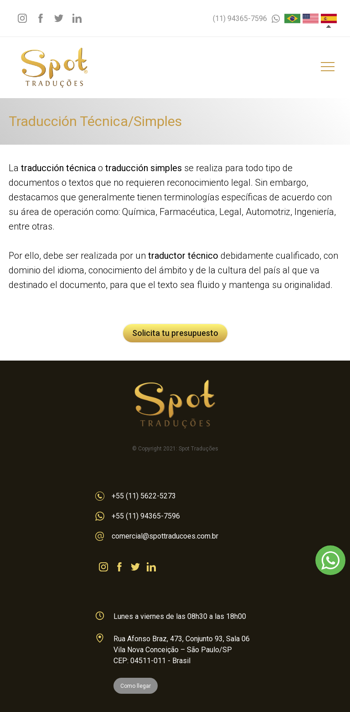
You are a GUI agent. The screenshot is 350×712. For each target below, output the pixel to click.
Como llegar (135, 686)
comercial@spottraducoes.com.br (156, 536)
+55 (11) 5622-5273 (135, 496)
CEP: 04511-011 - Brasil (151, 660)
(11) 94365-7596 (246, 18)
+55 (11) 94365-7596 (137, 516)
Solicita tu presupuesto (175, 333)
